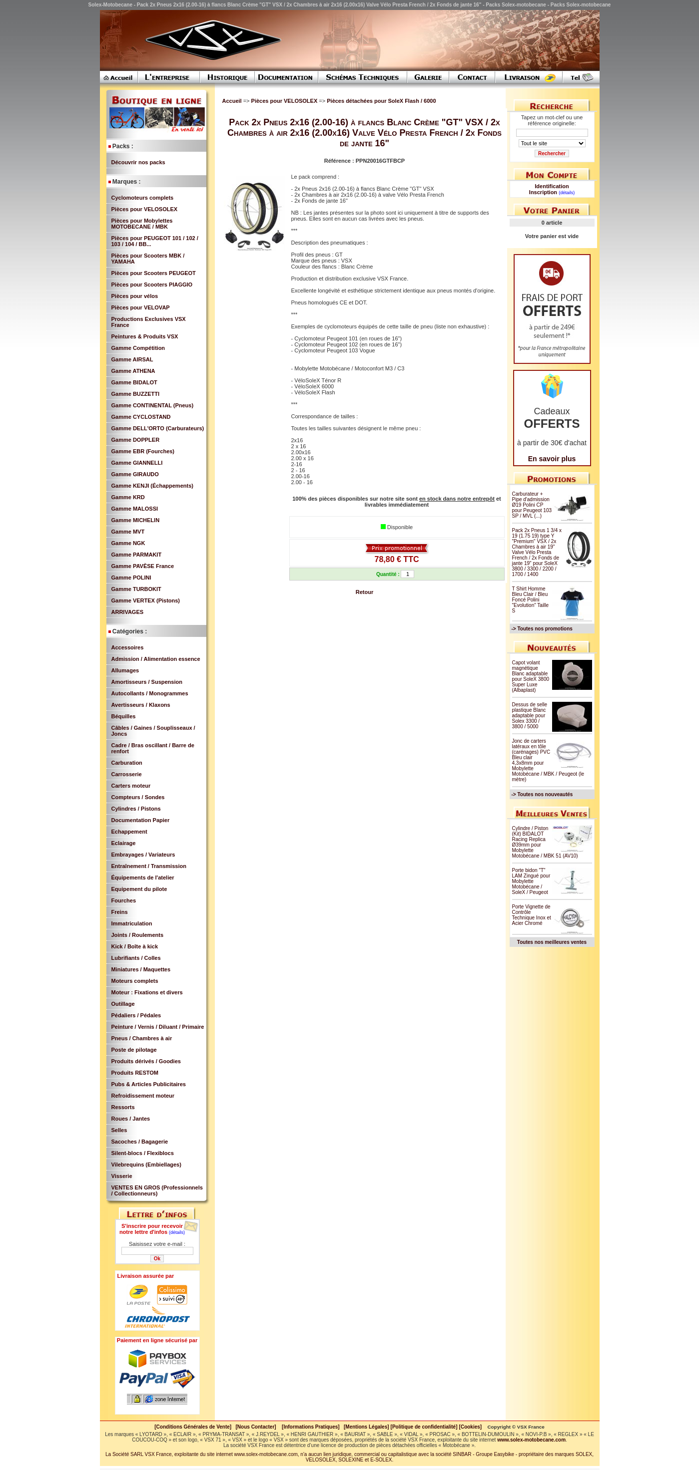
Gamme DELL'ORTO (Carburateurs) (157, 428)
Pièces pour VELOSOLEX (144, 209)
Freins (119, 912)
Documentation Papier (140, 820)
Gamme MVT (128, 532)
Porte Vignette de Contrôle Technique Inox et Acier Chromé (531, 915)
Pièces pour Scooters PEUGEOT (153, 273)
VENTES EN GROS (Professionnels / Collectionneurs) (157, 1190)
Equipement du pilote (139, 889)
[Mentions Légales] (366, 1427)
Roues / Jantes (130, 1119)
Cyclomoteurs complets (142, 198)
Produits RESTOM (135, 1073)
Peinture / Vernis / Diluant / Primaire (157, 1027)
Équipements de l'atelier (142, 878)
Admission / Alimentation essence (155, 659)
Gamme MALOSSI (134, 509)
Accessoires (127, 647)
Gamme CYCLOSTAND (141, 417)
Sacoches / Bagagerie (139, 1142)
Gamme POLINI (131, 578)
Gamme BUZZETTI (135, 394)
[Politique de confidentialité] (424, 1427)
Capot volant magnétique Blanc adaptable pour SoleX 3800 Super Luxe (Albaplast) (531, 676)
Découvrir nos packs (138, 162)
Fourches (123, 900)
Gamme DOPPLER (135, 440)
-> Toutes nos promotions (542, 628)
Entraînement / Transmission (148, 866)
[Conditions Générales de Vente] (194, 1427)
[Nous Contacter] (256, 1427)
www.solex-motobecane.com (531, 1440)
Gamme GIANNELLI (137, 463)
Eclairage (123, 843)
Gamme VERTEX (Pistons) (145, 600)
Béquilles (123, 716)
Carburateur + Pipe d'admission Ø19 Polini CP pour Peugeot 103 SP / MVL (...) (532, 505)
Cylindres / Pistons (136, 809)
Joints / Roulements (137, 935)
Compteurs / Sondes (138, 797)
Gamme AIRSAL (132, 359)
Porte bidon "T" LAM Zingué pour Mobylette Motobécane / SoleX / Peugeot (531, 881)
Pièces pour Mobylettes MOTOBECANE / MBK (142, 224)
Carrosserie (126, 774)
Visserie (121, 1176)
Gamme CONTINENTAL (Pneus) (152, 405)
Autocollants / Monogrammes (149, 693)
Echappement (129, 832)
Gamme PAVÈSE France (142, 566)
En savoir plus (552, 459)
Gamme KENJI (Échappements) (152, 486)
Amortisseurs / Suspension (146, 682)
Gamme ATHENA (133, 371)
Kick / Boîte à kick (134, 946)
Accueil (232, 101)
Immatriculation (131, 923)
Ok (157, 1258)
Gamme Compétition (138, 348)
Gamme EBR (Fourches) (143, 451)
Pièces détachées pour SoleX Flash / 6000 (381, 101)
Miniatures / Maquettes (141, 969)
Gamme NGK (128, 543)
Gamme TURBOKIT (136, 589)
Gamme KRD (128, 497)
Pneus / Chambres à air (141, 1038)
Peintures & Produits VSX (144, 336)
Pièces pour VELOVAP (140, 307)
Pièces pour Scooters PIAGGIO (152, 285)
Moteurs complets (134, 981)
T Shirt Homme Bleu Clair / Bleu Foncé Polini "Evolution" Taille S (530, 599)
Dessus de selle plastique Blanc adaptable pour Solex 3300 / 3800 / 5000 (530, 715)
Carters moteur (131, 786)
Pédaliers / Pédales (136, 1015)
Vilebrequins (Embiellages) (146, 1165)
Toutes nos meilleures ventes (552, 942)
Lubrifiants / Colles (136, 958)
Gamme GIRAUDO (135, 474)
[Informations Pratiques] (311, 1427)
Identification (552, 186)
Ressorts (123, 1107)
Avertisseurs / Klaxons (140, 705)
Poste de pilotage (134, 1050)
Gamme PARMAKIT (136, 555)
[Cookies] (470, 1427)
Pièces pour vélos (134, 296)
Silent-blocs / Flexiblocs (142, 1153)
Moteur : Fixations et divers (147, 992)
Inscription (543, 192)
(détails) (177, 1232)
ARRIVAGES (127, 612)
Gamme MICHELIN (135, 520)
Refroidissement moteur (143, 1096)
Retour (364, 592)
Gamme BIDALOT (134, 382)
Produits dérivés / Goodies (146, 1061)
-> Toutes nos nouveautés (542, 794)
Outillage (123, 1004)
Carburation (126, 763)
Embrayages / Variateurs (143, 855)
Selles (119, 1130)
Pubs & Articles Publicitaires (148, 1084)
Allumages (125, 670)
